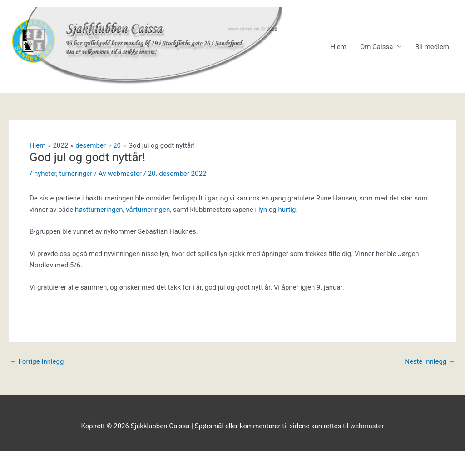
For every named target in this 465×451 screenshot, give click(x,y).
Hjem (338, 47)
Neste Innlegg (430, 361)
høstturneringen (99, 209)
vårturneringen (148, 209)
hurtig (287, 209)
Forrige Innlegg (37, 361)
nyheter (45, 174)
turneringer (75, 174)
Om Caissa (376, 47)
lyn (263, 209)
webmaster (367, 426)
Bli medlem (432, 47)
